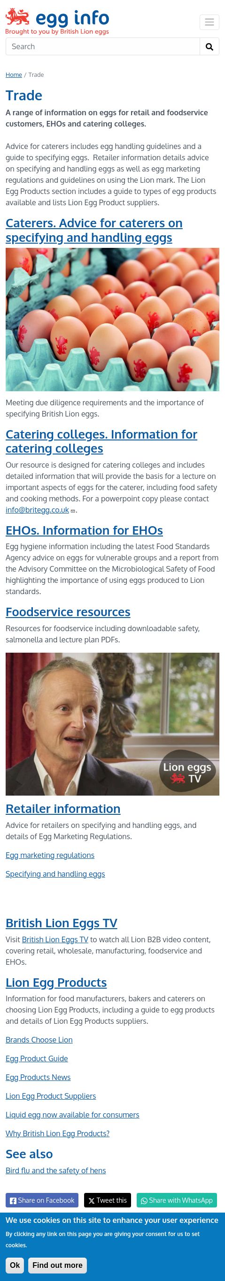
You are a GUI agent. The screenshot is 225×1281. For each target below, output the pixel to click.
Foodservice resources (68, 611)
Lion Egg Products (56, 982)
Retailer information (63, 808)
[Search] (103, 46)
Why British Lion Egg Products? (57, 1133)
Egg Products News (38, 1077)
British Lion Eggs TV (61, 922)
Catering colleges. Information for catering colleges (101, 441)
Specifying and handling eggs (55, 874)
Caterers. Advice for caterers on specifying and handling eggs (94, 230)
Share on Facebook (42, 1200)
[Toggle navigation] (209, 22)
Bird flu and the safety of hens (56, 1170)
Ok (15, 1265)
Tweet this (107, 1200)
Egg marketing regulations (50, 855)
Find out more (57, 1265)
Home (14, 74)
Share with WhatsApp (177, 1200)
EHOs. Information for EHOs (84, 529)
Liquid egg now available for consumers (73, 1114)
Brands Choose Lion (39, 1039)
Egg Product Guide (37, 1058)
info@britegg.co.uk (41, 509)
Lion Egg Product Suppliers (51, 1096)
